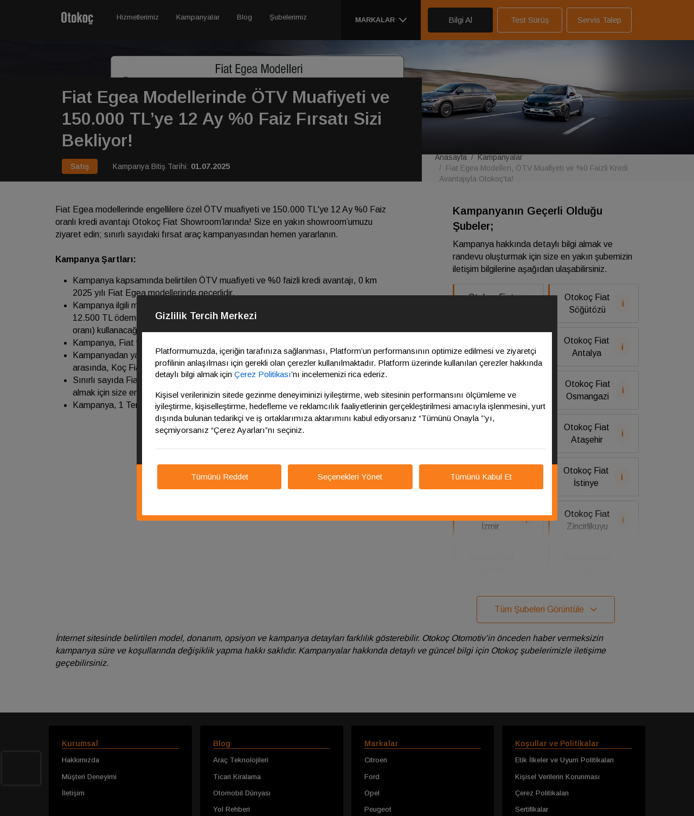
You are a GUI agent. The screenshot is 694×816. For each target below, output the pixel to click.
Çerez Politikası (262, 374)
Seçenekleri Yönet (350, 476)
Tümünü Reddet (219, 476)
